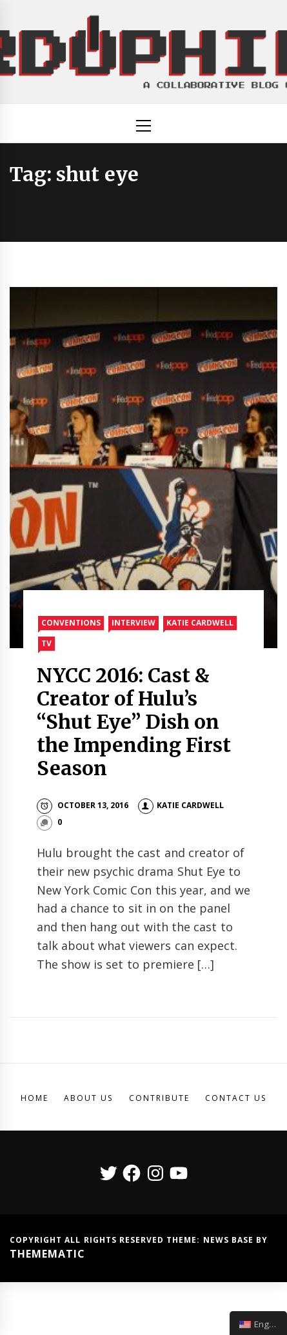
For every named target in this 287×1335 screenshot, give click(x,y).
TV (46, 643)
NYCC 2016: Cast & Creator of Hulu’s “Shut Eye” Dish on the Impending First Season (134, 721)
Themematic (47, 1254)
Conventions (71, 622)
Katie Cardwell (199, 622)
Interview (133, 622)
